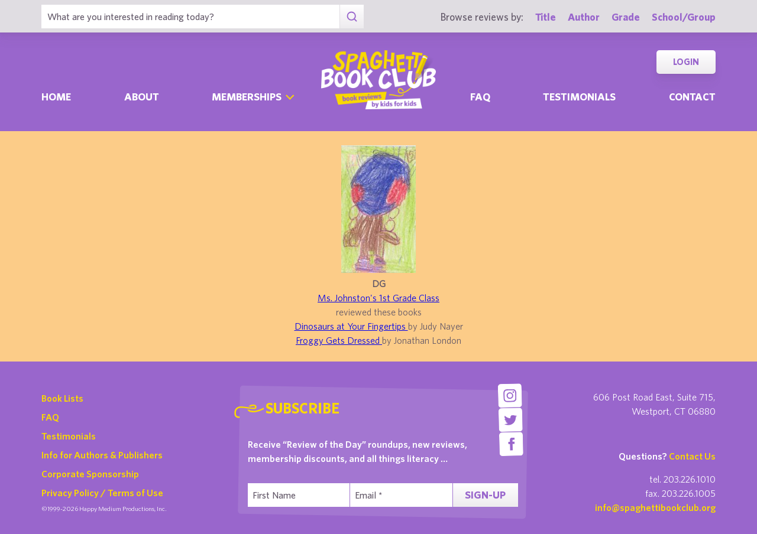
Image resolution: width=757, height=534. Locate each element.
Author (584, 17)
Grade (626, 17)
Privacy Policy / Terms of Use (102, 492)
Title (545, 17)
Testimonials (579, 96)
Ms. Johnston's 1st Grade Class (378, 297)
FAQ (50, 417)
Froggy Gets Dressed (339, 340)
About (141, 96)
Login (686, 62)
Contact (692, 96)
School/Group (684, 17)
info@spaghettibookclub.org (655, 507)
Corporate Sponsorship (90, 473)
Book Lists (62, 398)
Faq (480, 96)
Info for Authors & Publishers (102, 455)
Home (56, 96)
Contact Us (692, 456)
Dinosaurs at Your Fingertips (351, 326)
